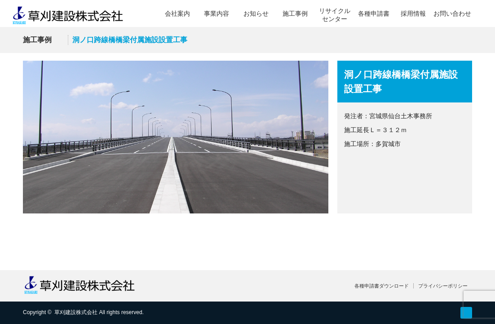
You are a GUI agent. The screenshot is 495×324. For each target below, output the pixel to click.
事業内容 (216, 13)
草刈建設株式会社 (75, 312)
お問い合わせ (452, 13)
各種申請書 (373, 13)
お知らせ (256, 13)
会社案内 (177, 13)
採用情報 (413, 13)
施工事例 (295, 13)
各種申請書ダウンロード (381, 285)
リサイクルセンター (334, 14)
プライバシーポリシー (443, 285)
